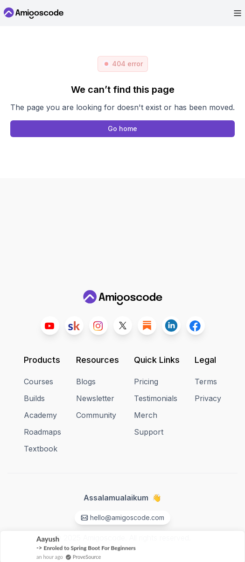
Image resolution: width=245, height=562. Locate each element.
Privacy (208, 398)
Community (96, 415)
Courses (38, 381)
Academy (40, 415)
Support (148, 432)
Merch (145, 415)
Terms (206, 381)
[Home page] (122, 128)
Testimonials (155, 398)
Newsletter (95, 398)
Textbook (40, 448)
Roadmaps (42, 432)
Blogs (86, 381)
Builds (34, 398)
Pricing (146, 381)
